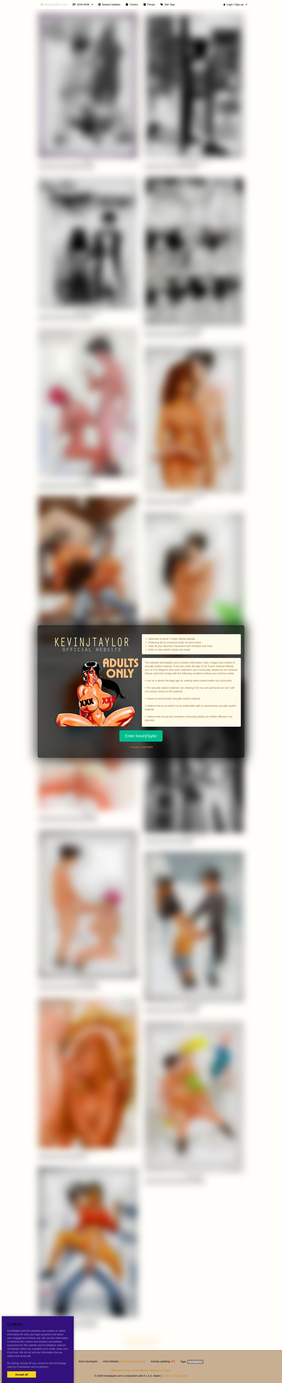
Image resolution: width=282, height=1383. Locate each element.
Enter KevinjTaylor (141, 736)
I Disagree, (141, 747)
